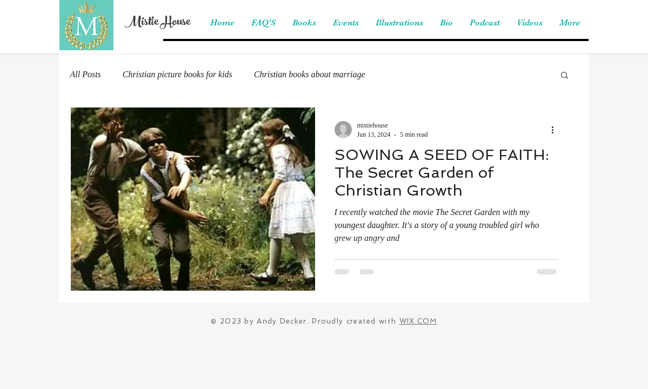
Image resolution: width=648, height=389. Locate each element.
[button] (564, 76)
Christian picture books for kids (177, 74)
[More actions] (556, 129)
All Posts (85, 74)
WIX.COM (418, 321)
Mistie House (157, 23)
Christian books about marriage (309, 74)
